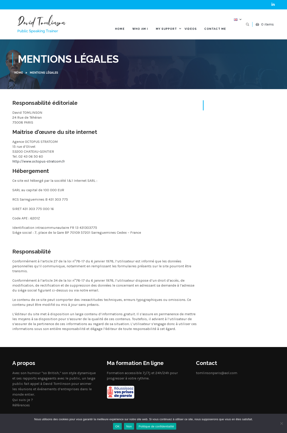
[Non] (281, 423)
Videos (191, 28)
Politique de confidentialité (156, 426)
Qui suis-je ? (22, 400)
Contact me (215, 28)
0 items (267, 24)
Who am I (140, 28)
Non (129, 426)
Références (21, 405)
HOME (120, 28)
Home (18, 73)
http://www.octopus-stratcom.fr (38, 161)
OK (117, 426)
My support (166, 28)
